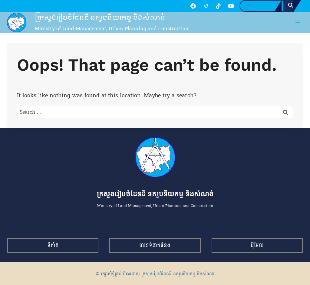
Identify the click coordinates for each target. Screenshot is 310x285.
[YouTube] (224, 6)
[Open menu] (298, 23)
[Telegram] (199, 6)
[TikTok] (212, 6)
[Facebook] (187, 6)
